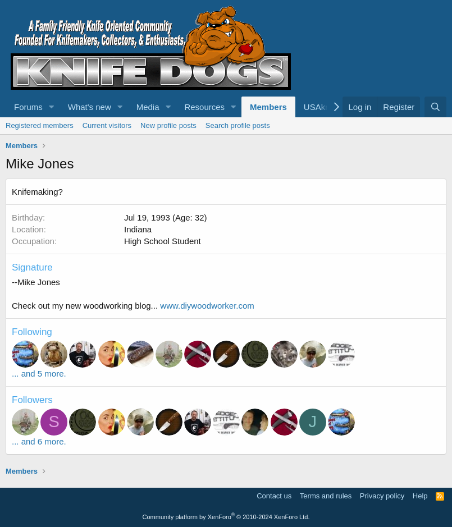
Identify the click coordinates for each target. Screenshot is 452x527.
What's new (89, 107)
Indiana (138, 229)
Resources (204, 107)
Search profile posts (238, 125)
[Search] (435, 107)
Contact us (274, 496)
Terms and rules (325, 496)
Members (268, 107)
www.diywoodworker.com (207, 305)
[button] (52, 107)
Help (420, 496)
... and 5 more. (39, 373)
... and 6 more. (39, 441)
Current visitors (107, 125)
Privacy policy (382, 496)
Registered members (40, 125)
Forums (28, 107)
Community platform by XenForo (226, 517)
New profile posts (168, 125)
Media (147, 107)
